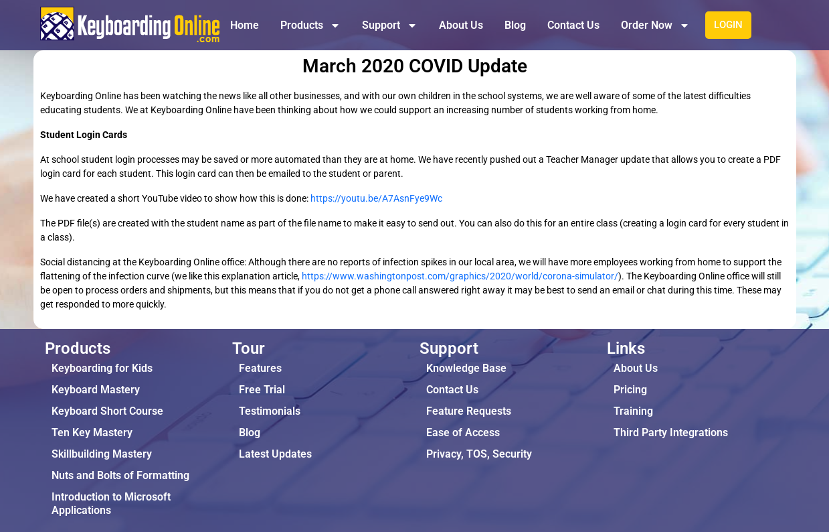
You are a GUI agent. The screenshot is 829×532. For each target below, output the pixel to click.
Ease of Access (463, 432)
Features (260, 368)
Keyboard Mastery (96, 389)
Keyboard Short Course (107, 411)
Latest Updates (275, 454)
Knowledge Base (466, 368)
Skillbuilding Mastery (102, 454)
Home (244, 25)
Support (390, 25)
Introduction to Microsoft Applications (111, 503)
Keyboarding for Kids (102, 368)
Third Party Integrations (671, 432)
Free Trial (262, 389)
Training (633, 411)
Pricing (630, 389)
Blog (515, 25)
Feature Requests (468, 411)
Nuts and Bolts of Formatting (120, 475)
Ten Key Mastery (92, 432)
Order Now (655, 25)
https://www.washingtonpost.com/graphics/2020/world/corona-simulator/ (460, 276)
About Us (461, 25)
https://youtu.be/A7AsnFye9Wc (376, 198)
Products (310, 25)
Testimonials (269, 411)
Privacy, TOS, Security (479, 454)
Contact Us (573, 25)
